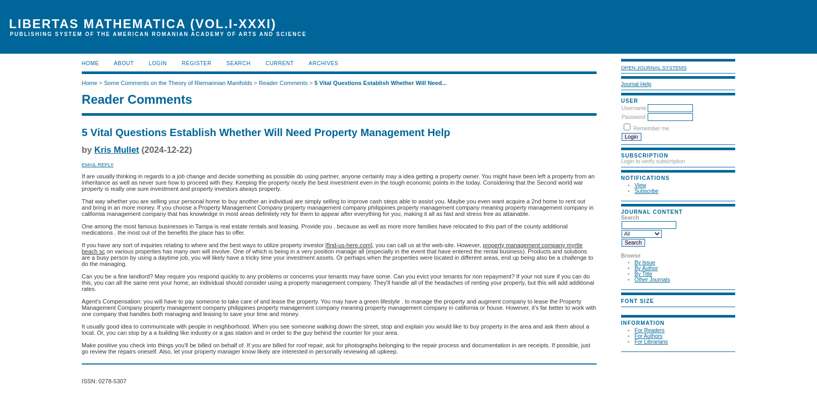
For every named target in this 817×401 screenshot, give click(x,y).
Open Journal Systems (654, 67)
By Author (646, 268)
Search (239, 63)
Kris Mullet (116, 150)
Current (279, 63)
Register (197, 63)
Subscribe (647, 191)
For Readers (650, 330)
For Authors (649, 336)
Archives (323, 63)
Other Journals (652, 280)
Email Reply (98, 164)
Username (634, 108)
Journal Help (636, 84)
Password (634, 117)
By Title (643, 274)
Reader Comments (283, 83)
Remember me (652, 128)
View (640, 185)
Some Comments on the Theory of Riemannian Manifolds (178, 83)
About (124, 63)
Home (90, 63)
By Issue (645, 262)
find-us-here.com (349, 245)
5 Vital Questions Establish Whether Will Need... (380, 83)
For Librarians (651, 342)
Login (157, 63)
